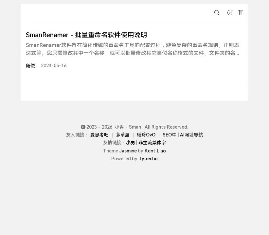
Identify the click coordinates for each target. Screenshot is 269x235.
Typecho (148, 158)
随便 (30, 65)
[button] (240, 13)
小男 (130, 142)
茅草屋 (123, 134)
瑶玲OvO (146, 134)
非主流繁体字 (152, 142)
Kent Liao (155, 150)
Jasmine (128, 150)
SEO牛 (169, 134)
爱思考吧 (99, 134)
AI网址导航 (191, 134)
